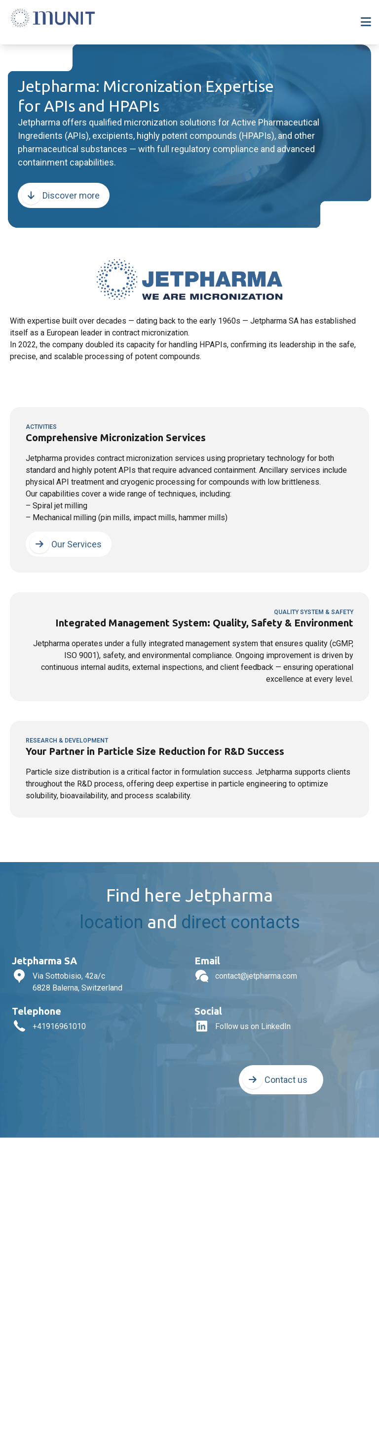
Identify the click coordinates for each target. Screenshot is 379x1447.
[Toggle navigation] (366, 22)
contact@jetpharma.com (256, 976)
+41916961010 (59, 1026)
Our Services (66, 544)
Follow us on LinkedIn (253, 1026)
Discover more (61, 195)
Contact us (275, 1080)
